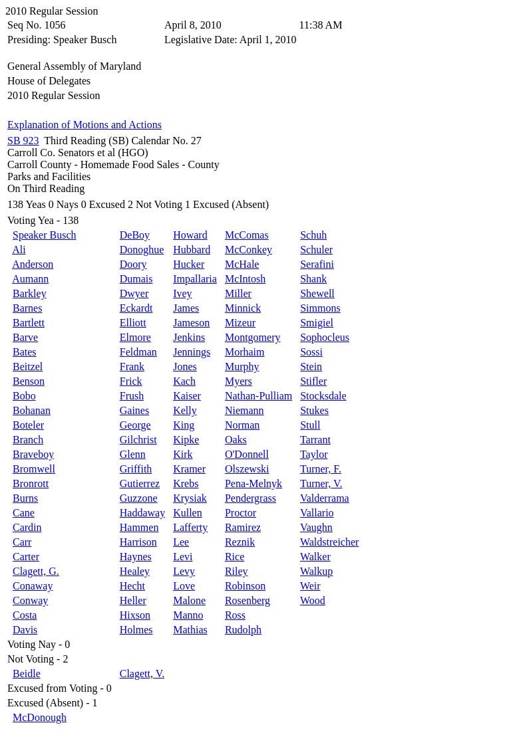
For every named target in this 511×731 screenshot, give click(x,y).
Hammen (139, 527)
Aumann (30, 278)
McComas (247, 235)
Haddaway (142, 512)
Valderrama (324, 498)
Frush (132, 395)
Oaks (236, 439)
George (135, 425)
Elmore (135, 337)
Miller (238, 293)
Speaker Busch (45, 235)
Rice (234, 556)
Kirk (182, 454)
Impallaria (195, 278)
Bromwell (34, 468)
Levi (182, 556)
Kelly (185, 410)
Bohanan (32, 410)
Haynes (136, 556)
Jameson (191, 322)
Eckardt (136, 308)
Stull (310, 425)
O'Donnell (247, 454)
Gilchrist (138, 439)
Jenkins (189, 337)
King (183, 425)
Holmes (136, 629)
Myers (238, 381)
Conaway (33, 585)
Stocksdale (323, 395)
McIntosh (245, 278)
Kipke (186, 439)
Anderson (32, 264)
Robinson (245, 585)
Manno (188, 615)
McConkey (248, 249)
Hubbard (191, 249)
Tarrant (315, 439)
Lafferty (190, 527)
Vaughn (316, 527)
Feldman (138, 352)
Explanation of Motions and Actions (84, 124)
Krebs (185, 483)
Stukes (314, 410)
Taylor (314, 454)
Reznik (240, 542)
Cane (24, 512)
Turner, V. (321, 483)
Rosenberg (247, 600)
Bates (25, 352)
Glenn (133, 454)
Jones (185, 366)
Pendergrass (250, 498)
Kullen (187, 512)
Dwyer (134, 293)
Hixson (135, 615)
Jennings (191, 352)
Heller (133, 600)
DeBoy (135, 235)
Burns (25, 498)
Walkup (316, 571)
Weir (310, 585)
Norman (242, 425)
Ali (18, 249)
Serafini (317, 264)
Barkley (30, 293)
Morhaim (245, 352)
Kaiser (187, 395)
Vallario (317, 512)
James (186, 308)
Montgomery (253, 337)
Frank (132, 366)
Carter (26, 556)
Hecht (132, 585)
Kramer (189, 468)
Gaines (134, 410)
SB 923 (23, 140)
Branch (28, 439)
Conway (30, 600)
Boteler (28, 425)
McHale (242, 264)
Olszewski (247, 468)
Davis (25, 629)
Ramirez (243, 527)
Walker (315, 556)
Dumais (136, 278)
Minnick (243, 308)
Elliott (133, 322)
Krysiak (190, 498)
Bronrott (31, 483)
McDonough (40, 717)
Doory (133, 264)
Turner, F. (320, 468)
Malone (189, 600)
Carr (22, 542)
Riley (236, 571)
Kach (184, 381)
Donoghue (142, 249)
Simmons (320, 308)
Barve (25, 337)
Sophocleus (324, 337)
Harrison (138, 542)
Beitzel (28, 366)
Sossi (311, 352)
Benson (29, 381)
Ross (235, 615)
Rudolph (243, 629)
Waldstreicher (329, 542)
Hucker (188, 264)
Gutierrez (140, 483)
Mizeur (240, 322)
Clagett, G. (36, 571)
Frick (131, 381)
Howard (190, 235)
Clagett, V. (142, 673)
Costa (25, 615)
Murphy (242, 366)
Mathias (190, 629)
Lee (181, 542)
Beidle (27, 673)
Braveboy (33, 454)
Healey (135, 571)
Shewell (317, 293)
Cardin (27, 527)
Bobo (24, 395)
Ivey (182, 293)
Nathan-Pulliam (258, 395)
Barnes (27, 308)
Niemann (244, 410)
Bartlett (29, 322)
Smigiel (316, 322)
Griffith (136, 468)
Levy (184, 571)
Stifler (313, 381)
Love (184, 585)
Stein (311, 366)
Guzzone (139, 498)
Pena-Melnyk (253, 483)
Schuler (316, 249)
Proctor (240, 512)
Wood (312, 600)
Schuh (313, 235)
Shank (313, 278)
